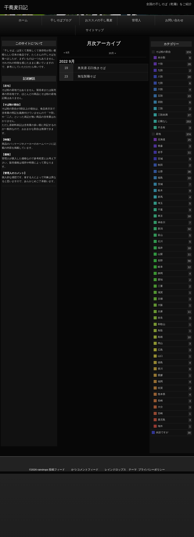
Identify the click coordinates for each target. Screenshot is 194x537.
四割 (160, 165)
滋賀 (160, 355)
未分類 (161, 120)
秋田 (160, 228)
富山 (160, 298)
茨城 (160, 247)
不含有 (161, 190)
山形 (160, 234)
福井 (160, 310)
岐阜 (160, 329)
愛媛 (160, 438)
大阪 (160, 368)
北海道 (161, 202)
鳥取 (160, 393)
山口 (160, 419)
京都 (160, 361)
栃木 (160, 253)
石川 (160, 304)
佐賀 (160, 451)
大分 (160, 470)
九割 (160, 133)
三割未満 (163, 177)
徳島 (160, 425)
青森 (160, 209)
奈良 (160, 380)
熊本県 (161, 457)
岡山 (160, 406)
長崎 (160, 463)
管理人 (136, 83)
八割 (160, 139)
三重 (160, 349)
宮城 (160, 221)
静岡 (160, 336)
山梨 (160, 317)
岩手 (160, 215)
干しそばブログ (61, 83)
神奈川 (161, 285)
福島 (160, 240)
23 (66, 139)
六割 (160, 152)
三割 (160, 171)
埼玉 (160, 266)
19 (66, 131)
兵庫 (160, 374)
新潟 (160, 291)
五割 (160, 158)
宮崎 (160, 476)
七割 (160, 146)
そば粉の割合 (163, 114)
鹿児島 (161, 482)
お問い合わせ (174, 83)
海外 (160, 489)
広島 (160, 412)
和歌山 (161, 387)
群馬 (160, 260)
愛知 (160, 342)
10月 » (112, 116)
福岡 (160, 444)
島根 (160, 400)
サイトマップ (95, 93)
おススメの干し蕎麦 (98, 83)
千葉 (160, 272)
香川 (160, 431)
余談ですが (162, 495)
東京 (160, 279)
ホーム (23, 83)
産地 (158, 197)
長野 (160, 323)
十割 (160, 126)
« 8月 (67, 115)
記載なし (163, 184)
